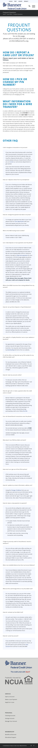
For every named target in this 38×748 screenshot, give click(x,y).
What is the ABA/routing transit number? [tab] (14, 231)
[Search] (28, 6)
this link (25, 411)
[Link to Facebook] (33, 745)
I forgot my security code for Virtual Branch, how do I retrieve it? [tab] (17, 542)
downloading (10, 350)
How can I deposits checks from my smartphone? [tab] (16, 180)
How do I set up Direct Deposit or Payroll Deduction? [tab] (17, 307)
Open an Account (9, 696)
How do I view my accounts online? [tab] (12, 375)
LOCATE (20, 1)
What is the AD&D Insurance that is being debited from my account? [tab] (18, 286)
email (11, 162)
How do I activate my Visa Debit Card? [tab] (13, 612)
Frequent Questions (9, 12)
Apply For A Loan (9, 702)
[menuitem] (10, 1)
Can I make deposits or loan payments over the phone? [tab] (17, 243)
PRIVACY (26, 1)
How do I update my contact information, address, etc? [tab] (17, 485)
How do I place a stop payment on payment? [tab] (15, 503)
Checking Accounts (10, 715)
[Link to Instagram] (31, 745)
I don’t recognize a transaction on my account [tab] (15, 147)
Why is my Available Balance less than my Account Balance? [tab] (19, 565)
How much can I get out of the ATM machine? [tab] (15, 469)
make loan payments (22, 255)
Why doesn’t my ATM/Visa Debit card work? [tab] (14, 440)
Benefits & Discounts (10, 734)
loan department (19, 221)
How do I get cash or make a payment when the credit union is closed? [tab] (17, 392)
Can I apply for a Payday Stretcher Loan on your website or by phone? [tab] (18, 338)
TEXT (15, 1)
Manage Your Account (11, 721)
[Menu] (32, 6)
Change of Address (16, 490)
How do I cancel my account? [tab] (10, 636)
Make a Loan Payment (11, 699)
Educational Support (10, 737)
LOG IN (10, 1)
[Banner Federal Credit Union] (16, 6)
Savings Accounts (9, 718)
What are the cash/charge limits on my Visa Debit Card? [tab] (18, 589)
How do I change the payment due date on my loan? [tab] (17, 215)
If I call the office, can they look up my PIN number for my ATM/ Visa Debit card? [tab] (18, 356)
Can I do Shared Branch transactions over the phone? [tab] (17, 416)
